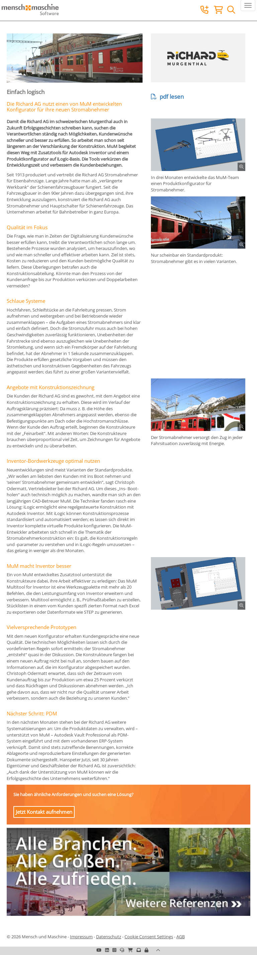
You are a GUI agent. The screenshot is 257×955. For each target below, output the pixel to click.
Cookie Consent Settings (148, 937)
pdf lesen (167, 96)
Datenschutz (108, 937)
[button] (146, 950)
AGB (180, 937)
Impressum (81, 937)
